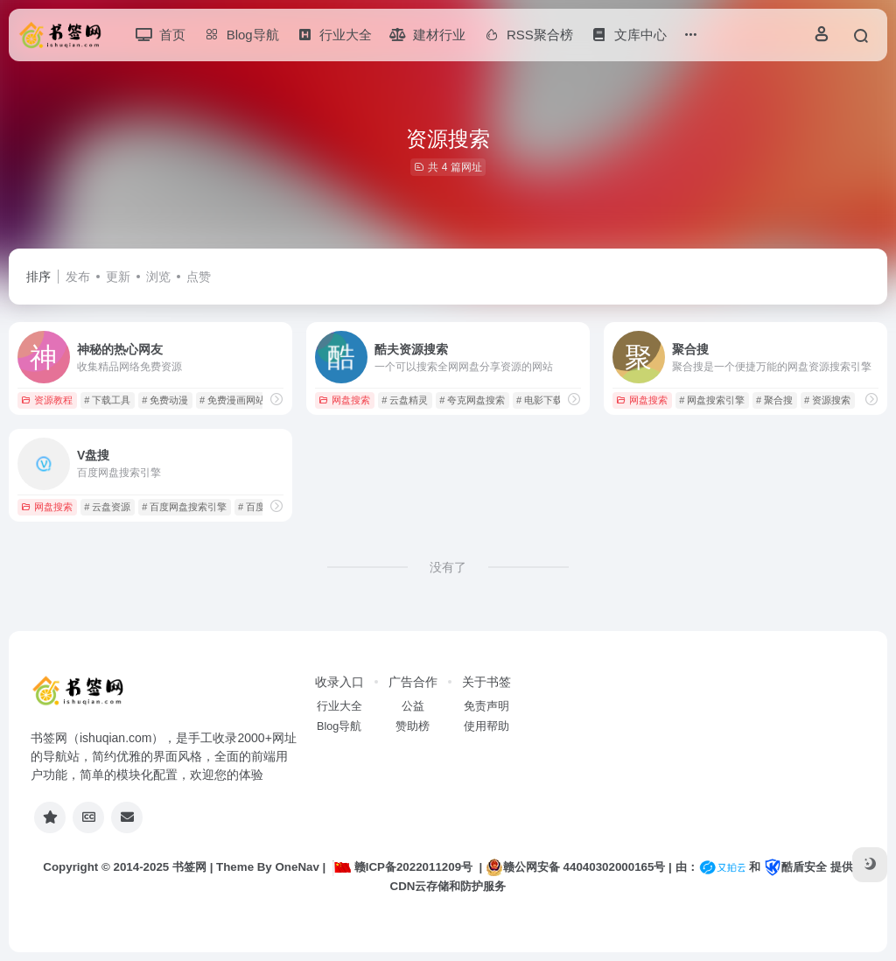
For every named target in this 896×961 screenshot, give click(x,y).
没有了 (448, 567)
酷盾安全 (795, 866)
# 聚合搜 (774, 400)
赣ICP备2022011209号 (402, 866)
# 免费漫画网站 (232, 400)
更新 (118, 277)
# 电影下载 (539, 400)
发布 (78, 277)
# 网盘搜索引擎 (712, 400)
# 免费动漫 (165, 400)
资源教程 (47, 400)
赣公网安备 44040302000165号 (575, 867)
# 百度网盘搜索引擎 (184, 507)
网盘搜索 (344, 400)
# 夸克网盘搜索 (472, 400)
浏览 (158, 277)
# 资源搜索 (827, 400)
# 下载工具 (107, 400)
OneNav (297, 866)
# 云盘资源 (107, 507)
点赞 (198, 277)
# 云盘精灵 (405, 400)
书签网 (189, 866)
